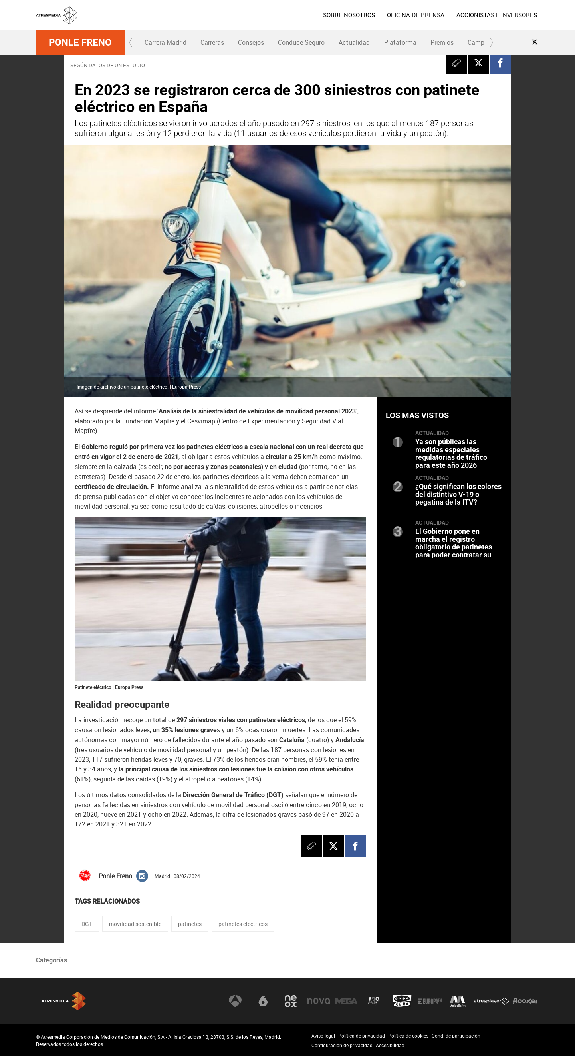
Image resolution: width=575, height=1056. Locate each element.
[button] (131, 42)
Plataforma (400, 42)
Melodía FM (458, 1001)
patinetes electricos (243, 924)
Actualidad (354, 42)
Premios (442, 42)
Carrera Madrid (165, 42)
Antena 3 (235, 1001)
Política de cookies (408, 1035)
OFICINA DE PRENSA (415, 15)
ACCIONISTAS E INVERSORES (496, 15)
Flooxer (525, 1001)
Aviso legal (323, 1035)
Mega (347, 1001)
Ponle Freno (80, 42)
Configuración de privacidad (342, 1045)
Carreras (212, 42)
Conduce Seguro (301, 42)
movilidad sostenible (135, 924)
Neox (291, 1001)
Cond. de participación (456, 1035)
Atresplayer (492, 1001)
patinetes (190, 924)
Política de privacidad (361, 1035)
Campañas (483, 42)
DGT (86, 924)
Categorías (51, 960)
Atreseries (374, 1001)
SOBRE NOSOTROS (349, 15)
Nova (319, 1001)
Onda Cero (402, 1001)
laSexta (263, 1001)
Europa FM (430, 1001)
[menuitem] (349, 15)
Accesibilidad (390, 1045)
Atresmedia (64, 1001)
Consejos (251, 42)
